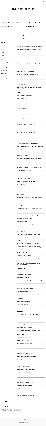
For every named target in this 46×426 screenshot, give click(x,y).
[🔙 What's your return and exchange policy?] (11, 30)
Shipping (3, 49)
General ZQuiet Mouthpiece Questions (6, 59)
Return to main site (21, 422)
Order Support (4, 47)
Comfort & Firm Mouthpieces (6, 64)
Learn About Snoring (5, 78)
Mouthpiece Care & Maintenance (7, 67)
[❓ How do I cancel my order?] (11, 26)
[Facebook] (25, 419)
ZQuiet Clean (3, 73)
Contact (26, 422)
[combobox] (23, 14)
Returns (2, 52)
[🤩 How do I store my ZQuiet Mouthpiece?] (34, 22)
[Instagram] (21, 419)
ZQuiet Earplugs (4, 70)
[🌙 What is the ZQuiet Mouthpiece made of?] (11, 22)
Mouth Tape (3, 76)
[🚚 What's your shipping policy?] (34, 26)
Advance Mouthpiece (5, 62)
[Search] (11, 14)
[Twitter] (23, 419)
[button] (31, 46)
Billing (2, 55)
